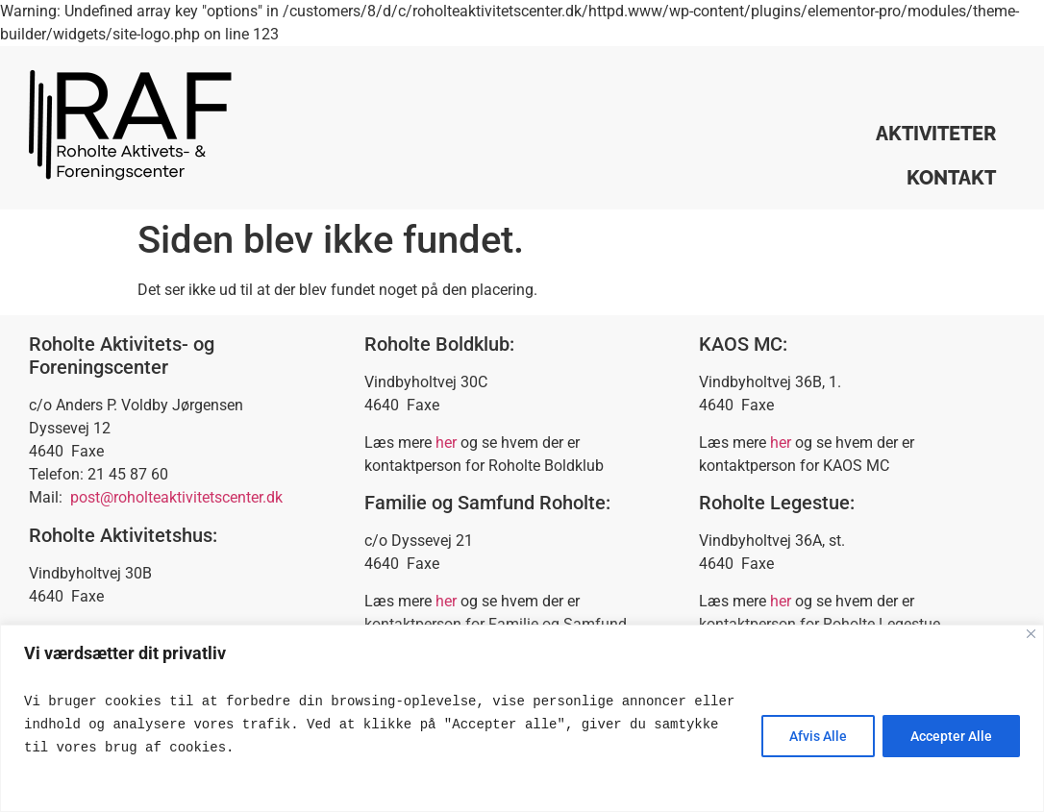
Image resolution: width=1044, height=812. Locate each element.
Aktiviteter (936, 133)
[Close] (1031, 633)
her (446, 442)
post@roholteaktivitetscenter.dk (176, 497)
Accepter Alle (951, 736)
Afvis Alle (818, 736)
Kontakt (951, 177)
